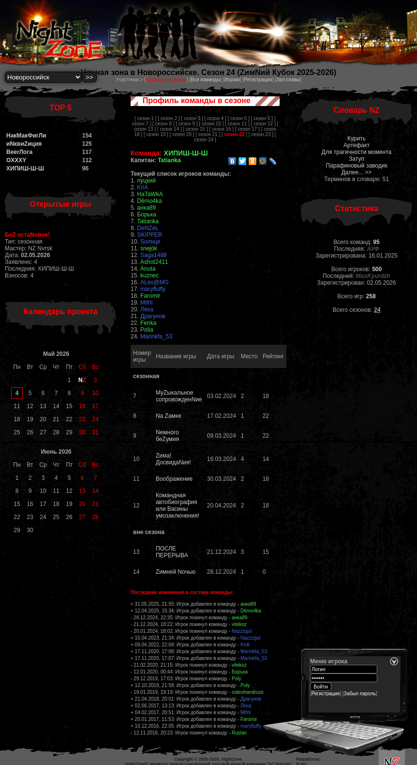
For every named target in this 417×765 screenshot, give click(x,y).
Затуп (356, 158)
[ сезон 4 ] (215, 118)
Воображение (174, 478)
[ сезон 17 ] (247, 129)
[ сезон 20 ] (182, 134)
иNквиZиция (24, 143)
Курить (356, 138)
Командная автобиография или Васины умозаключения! (177, 505)
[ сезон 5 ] (239, 118)
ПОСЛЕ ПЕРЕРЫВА (172, 552)
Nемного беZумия (167, 436)
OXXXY (16, 160)
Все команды (205, 79)
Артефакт (356, 145)
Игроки (232, 79)
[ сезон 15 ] (195, 129)
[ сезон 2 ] (168, 118)
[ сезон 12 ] (263, 123)
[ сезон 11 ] (237, 123)
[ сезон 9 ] (186, 123)
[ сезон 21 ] (207, 134)
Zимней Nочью (175, 571)
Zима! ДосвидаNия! (173, 459)
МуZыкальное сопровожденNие (179, 396)
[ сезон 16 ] (221, 129)
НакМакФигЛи (26, 135)
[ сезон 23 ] (261, 134)
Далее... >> (357, 172)
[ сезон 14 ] (169, 129)
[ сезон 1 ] (145, 118)
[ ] (234, 134)
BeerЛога (19, 152)
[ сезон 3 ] (192, 118)
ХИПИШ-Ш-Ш (25, 168)
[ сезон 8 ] (163, 123)
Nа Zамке (168, 416)
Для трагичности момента (356, 152)
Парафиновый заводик (356, 165)
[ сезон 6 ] (262, 118)
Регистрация (258, 79)
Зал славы (288, 79)
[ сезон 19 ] (156, 134)
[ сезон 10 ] (211, 123)
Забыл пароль (360, 693)
